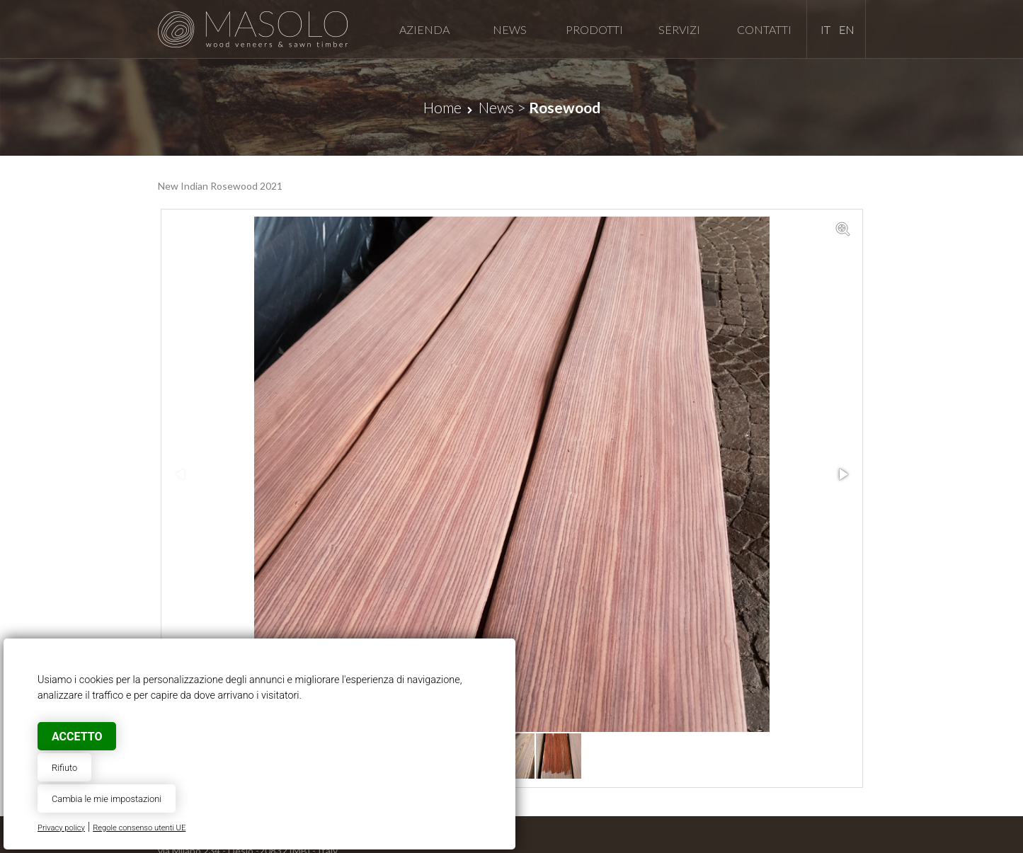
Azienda (424, 29)
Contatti (764, 29)
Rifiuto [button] (64, 767)
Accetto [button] (77, 736)
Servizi (679, 29)
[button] (842, 229)
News (510, 29)
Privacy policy (61, 827)
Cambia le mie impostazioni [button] (106, 799)
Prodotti (594, 29)
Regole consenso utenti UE (139, 827)
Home (442, 107)
